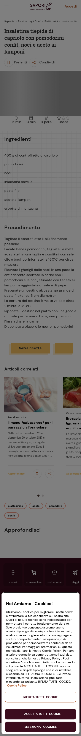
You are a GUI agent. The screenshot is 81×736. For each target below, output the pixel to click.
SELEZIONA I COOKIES (40, 727)
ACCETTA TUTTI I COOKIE (42, 714)
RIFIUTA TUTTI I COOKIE (40, 697)
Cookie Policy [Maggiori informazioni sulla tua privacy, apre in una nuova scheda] (17, 685)
